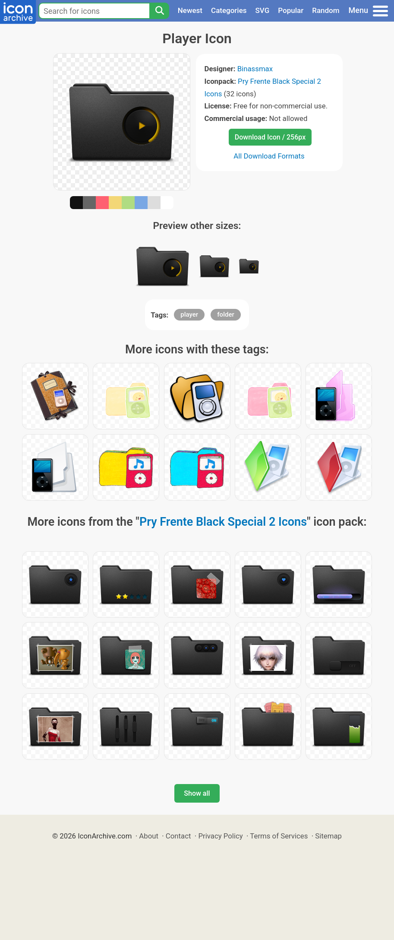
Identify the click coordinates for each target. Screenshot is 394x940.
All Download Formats (269, 156)
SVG (262, 10)
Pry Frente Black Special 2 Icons (223, 522)
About (148, 836)
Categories (229, 10)
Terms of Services (279, 836)
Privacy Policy (220, 836)
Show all (197, 793)
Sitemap (328, 836)
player (189, 314)
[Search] (159, 11)
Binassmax (255, 68)
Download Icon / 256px (270, 137)
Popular (290, 10)
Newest (190, 10)
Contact (178, 836)
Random (325, 10)
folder (225, 314)
